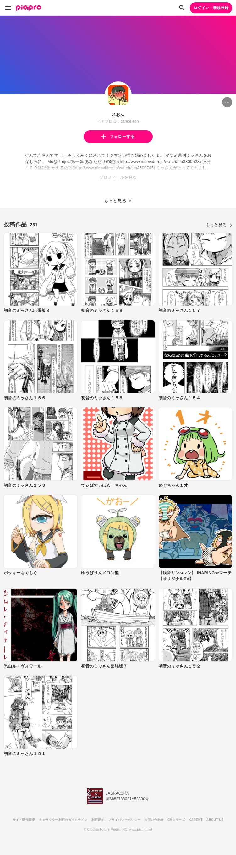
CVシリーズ (176, 819)
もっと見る (219, 225)
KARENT (196, 819)
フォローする (117, 136)
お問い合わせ (154, 819)
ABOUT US (215, 819)
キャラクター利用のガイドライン (63, 819)
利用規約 (97, 819)
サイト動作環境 (24, 819)
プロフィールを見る (118, 177)
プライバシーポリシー (124, 819)
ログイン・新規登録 (211, 8)
